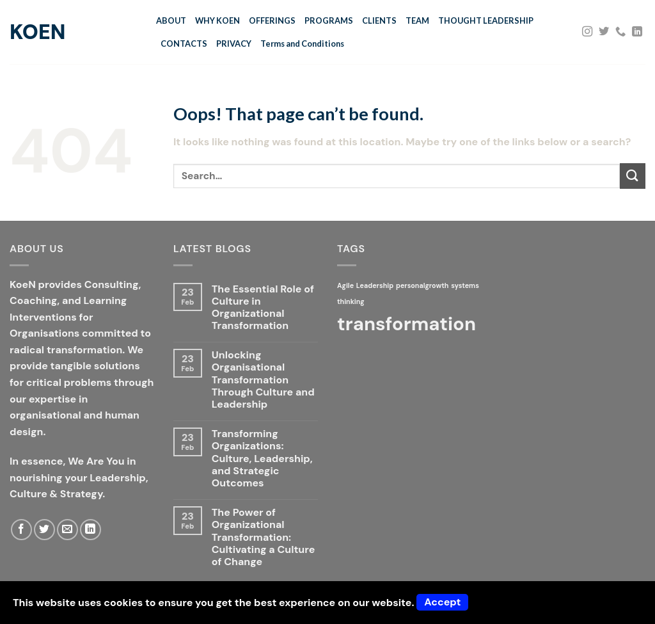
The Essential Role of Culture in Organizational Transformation (263, 307)
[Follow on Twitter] (604, 32)
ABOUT (171, 20)
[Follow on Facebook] (21, 529)
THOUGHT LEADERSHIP (485, 20)
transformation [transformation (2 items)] (406, 324)
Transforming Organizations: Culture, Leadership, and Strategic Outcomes (262, 458)
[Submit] (632, 175)
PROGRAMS (328, 20)
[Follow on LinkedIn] (637, 32)
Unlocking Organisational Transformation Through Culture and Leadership (263, 379)
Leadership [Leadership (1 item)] (374, 285)
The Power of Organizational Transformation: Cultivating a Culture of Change (263, 537)
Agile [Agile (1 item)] (345, 285)
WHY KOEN (217, 20)
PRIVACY (233, 43)
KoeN (37, 32)
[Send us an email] (67, 529)
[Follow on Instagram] (587, 32)
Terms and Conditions (302, 43)
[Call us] (620, 32)
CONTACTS (184, 43)
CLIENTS (379, 20)
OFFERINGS (272, 20)
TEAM (417, 20)
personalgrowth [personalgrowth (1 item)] (422, 285)
